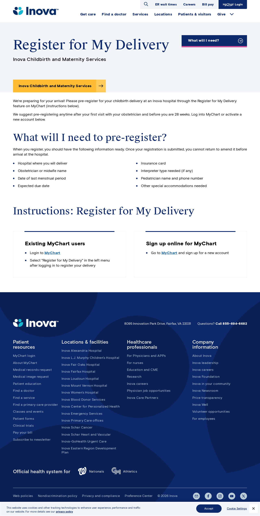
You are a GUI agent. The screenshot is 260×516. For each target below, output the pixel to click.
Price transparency (207, 398)
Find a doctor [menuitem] (114, 14)
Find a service (24, 398)
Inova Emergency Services (82, 413)
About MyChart (25, 363)
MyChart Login (233, 4)
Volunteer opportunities (211, 411)
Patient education (27, 384)
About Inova (201, 356)
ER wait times (166, 4)
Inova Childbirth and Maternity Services (55, 86)
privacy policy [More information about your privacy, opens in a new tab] (64, 513)
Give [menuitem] (221, 14)
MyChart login (24, 356)
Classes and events (28, 411)
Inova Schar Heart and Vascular (86, 434)
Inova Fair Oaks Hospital (81, 365)
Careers (189, 4)
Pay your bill (22, 432)
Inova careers (137, 384)
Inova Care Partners (142, 398)
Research (134, 377)
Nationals (91, 471)
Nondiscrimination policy (57, 496)
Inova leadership (205, 363)
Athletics (124, 471)
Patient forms (23, 419)
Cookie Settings (237, 510)
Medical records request (32, 370)
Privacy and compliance (101, 496)
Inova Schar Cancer (77, 427)
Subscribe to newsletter (32, 439)
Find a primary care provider (35, 405)
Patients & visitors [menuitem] (194, 14)
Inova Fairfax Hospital (78, 371)
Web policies (23, 496)
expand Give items (231, 14)
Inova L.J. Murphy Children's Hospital (90, 358)
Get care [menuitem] (88, 14)
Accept (208, 510)
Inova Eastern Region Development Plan (89, 450)
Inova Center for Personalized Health (91, 406)
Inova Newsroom (205, 391)
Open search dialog (146, 4)
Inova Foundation (206, 377)
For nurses (135, 363)
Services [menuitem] (140, 14)
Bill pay (208, 4)
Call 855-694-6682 (231, 324)
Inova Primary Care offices (82, 420)
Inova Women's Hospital (80, 392)
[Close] (253, 510)
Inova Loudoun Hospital (80, 379)
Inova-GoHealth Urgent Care (84, 441)
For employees (203, 419)
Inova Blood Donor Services (83, 399)
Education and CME (142, 370)
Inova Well (200, 405)
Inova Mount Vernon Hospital (84, 385)
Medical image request (31, 377)
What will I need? (203, 40)
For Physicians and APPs (146, 356)
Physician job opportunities (149, 391)
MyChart (52, 253)
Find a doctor (23, 391)
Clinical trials (23, 425)
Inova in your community (211, 384)
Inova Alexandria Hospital (82, 351)
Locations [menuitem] (163, 14)
